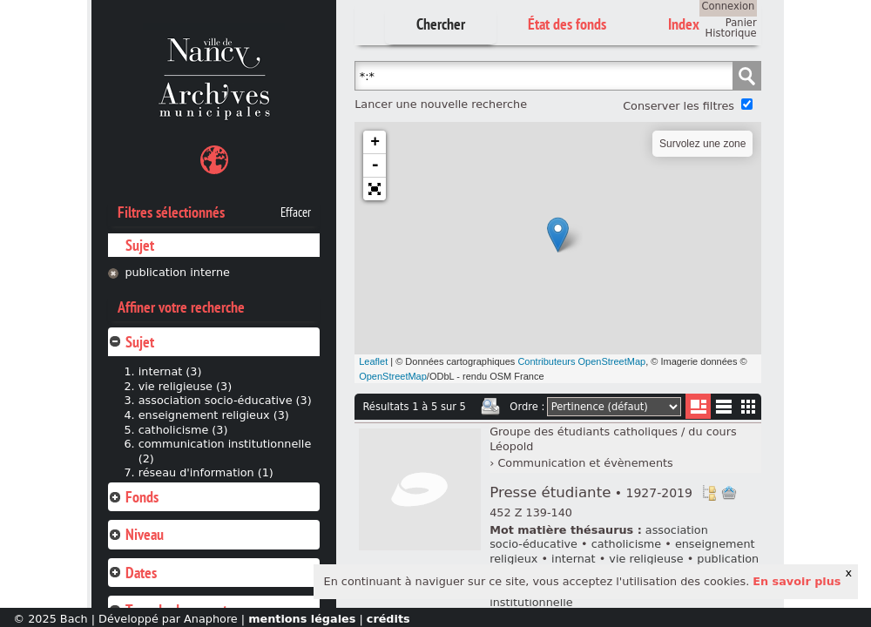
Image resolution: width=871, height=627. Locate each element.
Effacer (295, 212)
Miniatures (748, 406)
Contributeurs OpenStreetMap (581, 361)
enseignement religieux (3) (213, 414)
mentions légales (301, 618)
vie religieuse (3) (185, 386)
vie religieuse (646, 558)
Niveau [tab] (136, 534)
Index (683, 24)
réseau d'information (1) (205, 472)
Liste (698, 406)
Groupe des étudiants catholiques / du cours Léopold (613, 439)
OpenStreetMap (393, 376)
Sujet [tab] (131, 342)
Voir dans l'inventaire (709, 493)
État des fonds (567, 24)
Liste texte (723, 410)
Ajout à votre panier (729, 493)
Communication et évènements (584, 462)
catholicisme (626, 543)
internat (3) (170, 371)
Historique (731, 33)
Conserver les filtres (678, 105)
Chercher (440, 24)
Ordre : (527, 407)
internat (573, 558)
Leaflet (373, 361)
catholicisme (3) (183, 429)
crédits (388, 618)
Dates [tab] (132, 573)
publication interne (177, 272)
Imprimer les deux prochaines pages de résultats (490, 406)
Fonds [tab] (133, 497)
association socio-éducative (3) (225, 400)
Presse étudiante (591, 492)
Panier (741, 23)
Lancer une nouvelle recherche (440, 104)
